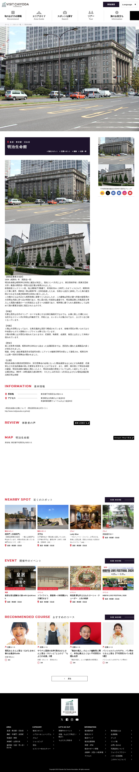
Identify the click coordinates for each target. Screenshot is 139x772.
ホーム (7, 24)
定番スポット (65, 151)
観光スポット (53, 151)
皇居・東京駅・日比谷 (20, 142)
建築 (75, 151)
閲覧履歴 (111, 4)
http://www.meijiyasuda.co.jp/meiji (17, 411)
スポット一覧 (17, 24)
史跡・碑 (83, 151)
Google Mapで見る (123, 438)
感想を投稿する (81, 423)
